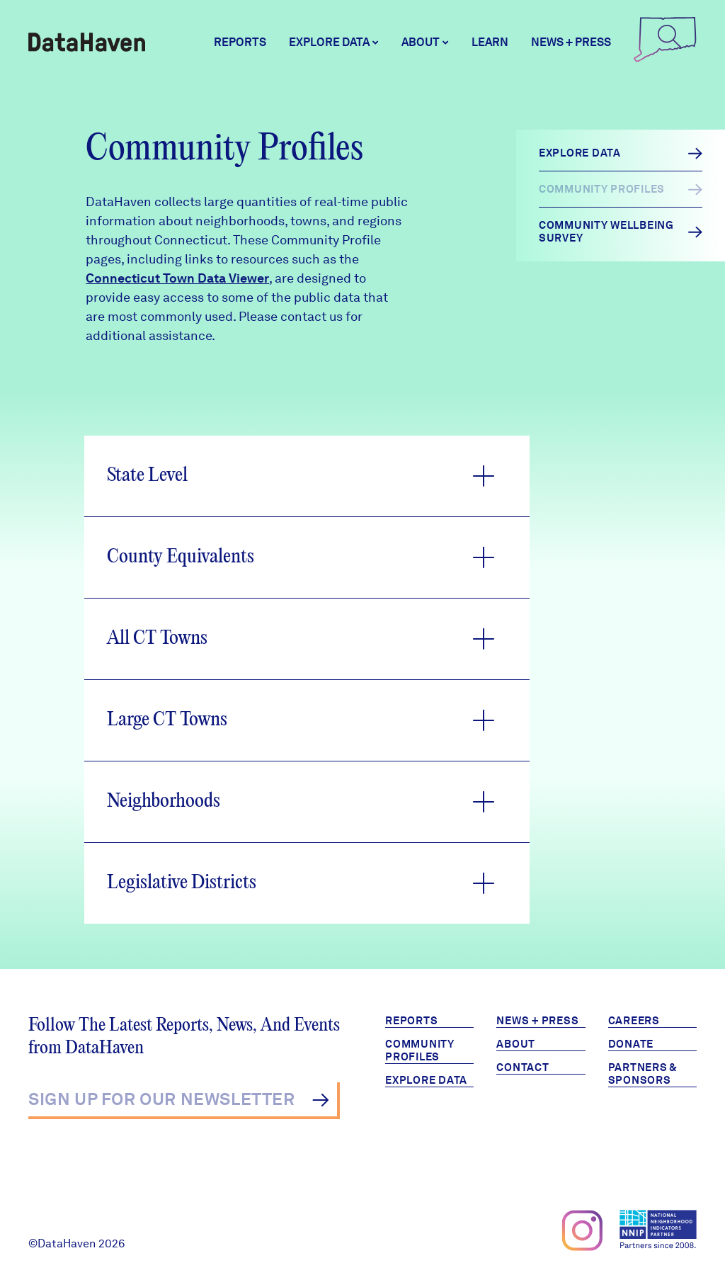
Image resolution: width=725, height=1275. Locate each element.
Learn (490, 42)
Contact (522, 1067)
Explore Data (426, 1080)
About (515, 1044)
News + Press (571, 42)
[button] (307, 476)
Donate (631, 1044)
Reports (240, 42)
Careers (634, 1020)
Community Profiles (420, 1050)
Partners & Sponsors (643, 1074)
